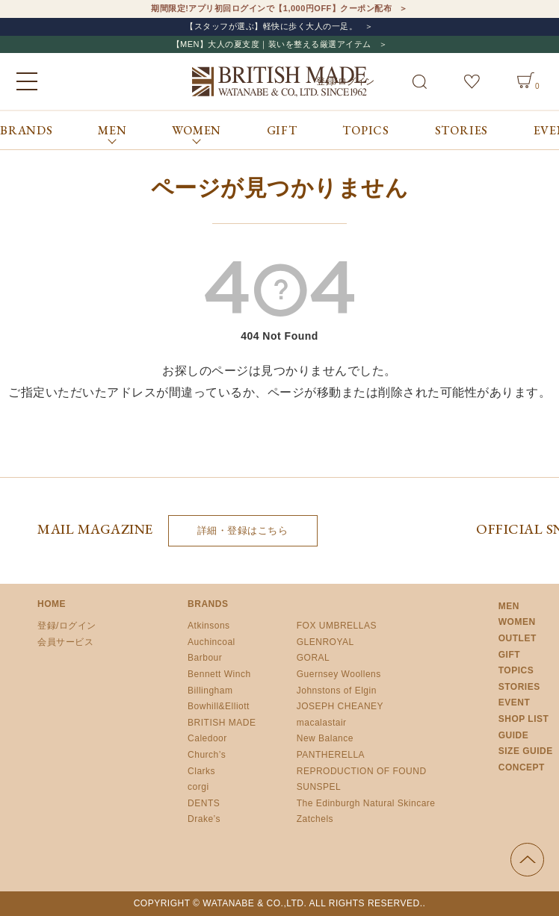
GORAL (313, 657)
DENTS (204, 803)
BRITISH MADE (222, 722)
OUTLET (517, 638)
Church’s (207, 755)
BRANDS (26, 130)
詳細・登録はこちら (242, 530)
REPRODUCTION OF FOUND (362, 771)
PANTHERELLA (331, 755)
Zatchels (315, 819)
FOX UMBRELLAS (337, 625)
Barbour (205, 657)
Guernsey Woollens (339, 674)
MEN (508, 606)
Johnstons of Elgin (337, 690)
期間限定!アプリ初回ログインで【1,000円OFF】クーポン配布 (271, 8)
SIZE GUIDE (525, 751)
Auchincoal (211, 642)
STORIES (462, 130)
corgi (198, 787)
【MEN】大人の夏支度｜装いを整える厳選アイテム (271, 44)
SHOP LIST (523, 719)
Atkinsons (209, 625)
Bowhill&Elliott (219, 706)
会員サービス (65, 642)
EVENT (514, 702)
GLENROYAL (325, 642)
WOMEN (517, 622)
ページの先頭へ (527, 859)
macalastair (322, 722)
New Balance (325, 738)
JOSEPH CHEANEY (340, 706)
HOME (51, 604)
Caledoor (207, 738)
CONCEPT (521, 767)
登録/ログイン (66, 625)
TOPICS (365, 130)
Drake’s (204, 819)
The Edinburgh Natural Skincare (366, 803)
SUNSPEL (319, 787)
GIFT (282, 130)
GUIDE (513, 735)
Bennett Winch (219, 674)
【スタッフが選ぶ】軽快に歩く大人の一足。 (271, 26)
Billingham (210, 690)
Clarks (201, 771)
